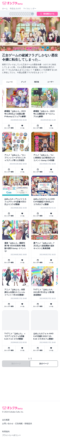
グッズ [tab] (23, 82)
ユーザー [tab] (50, 82)
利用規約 (6, 431)
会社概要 (6, 420)
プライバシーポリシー (11, 435)
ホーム (5, 8)
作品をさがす (15, 8)
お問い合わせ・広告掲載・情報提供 (17, 423)
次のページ (44, 363)
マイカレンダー (29, 8)
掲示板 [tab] (36, 82)
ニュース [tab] (9, 82)
